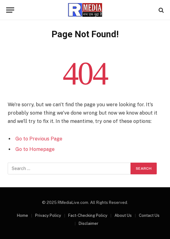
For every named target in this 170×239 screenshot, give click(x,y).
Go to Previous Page (38, 139)
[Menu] (10, 10)
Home (22, 215)
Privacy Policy (48, 215)
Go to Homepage (35, 149)
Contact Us (149, 215)
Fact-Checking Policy (87, 215)
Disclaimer (88, 223)
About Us (123, 215)
